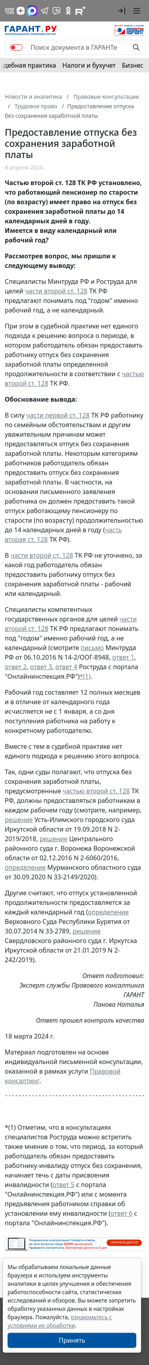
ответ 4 (66, 666)
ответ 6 (121, 1213)
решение (19, 819)
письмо (92, 647)
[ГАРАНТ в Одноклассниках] (68, 11)
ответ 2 (16, 666)
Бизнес (132, 65)
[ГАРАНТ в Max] (32, 11)
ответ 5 (63, 1184)
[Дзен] (21, 11)
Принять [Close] (72, 1340)
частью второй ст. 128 (96, 791)
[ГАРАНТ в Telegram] (44, 11)
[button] (121, 10)
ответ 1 (123, 657)
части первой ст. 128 (57, 415)
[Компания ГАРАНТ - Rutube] (80, 11)
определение (25, 867)
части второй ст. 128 (56, 291)
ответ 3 (41, 666)
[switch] (16, 47)
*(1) (85, 676)
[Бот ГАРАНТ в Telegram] (56, 11)
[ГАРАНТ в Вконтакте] (9, 11)
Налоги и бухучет (89, 65)
